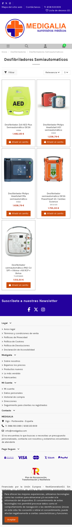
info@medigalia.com (16, 431)
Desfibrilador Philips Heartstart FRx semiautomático (18, 196)
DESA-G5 (53, 205)
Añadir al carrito (18, 142)
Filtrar (9, 72)
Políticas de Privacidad (15, 337)
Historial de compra (14, 397)
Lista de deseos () (57, 10)
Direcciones (10, 401)
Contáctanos (33, 7)
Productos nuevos (13, 369)
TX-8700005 (18, 276)
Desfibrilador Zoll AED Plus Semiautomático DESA (18, 126)
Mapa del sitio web (12, 7)
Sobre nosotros (12, 361)
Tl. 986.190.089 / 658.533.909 (21, 426)
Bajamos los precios (15, 365)
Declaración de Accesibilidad (19, 349)
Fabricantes (10, 377)
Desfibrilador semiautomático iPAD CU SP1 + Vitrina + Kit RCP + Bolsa (18, 269)
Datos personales (13, 393)
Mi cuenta (9, 389)
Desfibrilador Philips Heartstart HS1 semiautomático (53, 127)
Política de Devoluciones (17, 345)
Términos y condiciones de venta (21, 333)
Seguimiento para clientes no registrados (25, 405)
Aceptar (11, 519)
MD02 (18, 202)
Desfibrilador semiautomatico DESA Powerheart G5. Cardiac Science (53, 197)
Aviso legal (9, 329)
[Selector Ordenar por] (53, 72)
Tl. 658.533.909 (52, 7)
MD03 (53, 133)
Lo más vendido (12, 373)
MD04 (18, 130)
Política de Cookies (14, 341)
